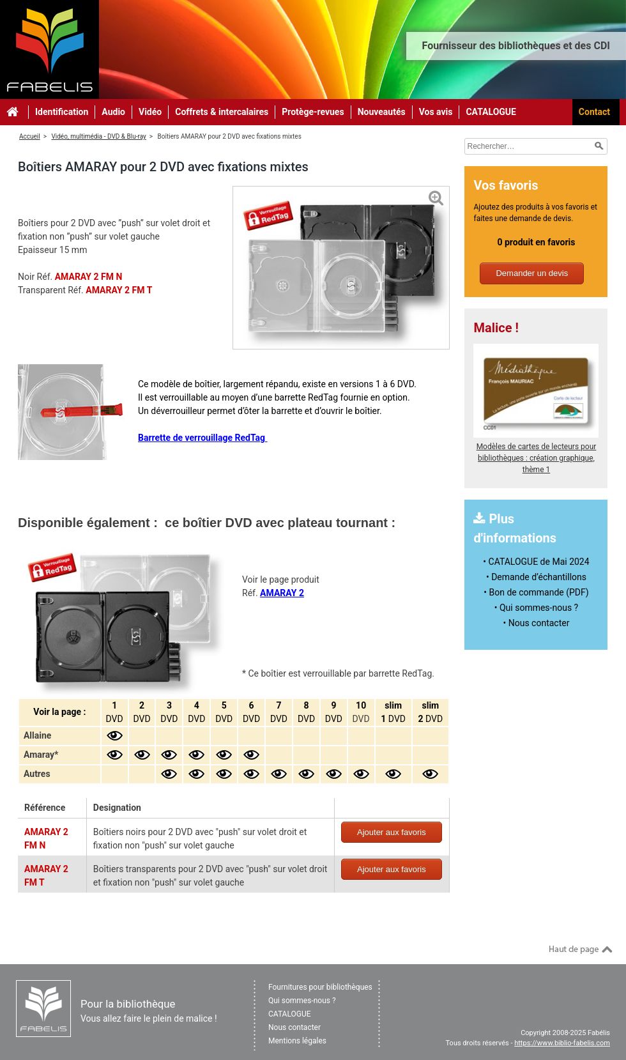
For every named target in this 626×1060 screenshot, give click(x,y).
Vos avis (436, 112)
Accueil (29, 136)
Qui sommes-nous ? (302, 1000)
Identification (61, 112)
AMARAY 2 (282, 593)
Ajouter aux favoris (391, 832)
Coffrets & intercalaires (221, 112)
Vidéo (150, 112)
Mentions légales (297, 1040)
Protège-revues (313, 112)
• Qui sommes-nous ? (536, 608)
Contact (594, 112)
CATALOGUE (491, 112)
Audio (113, 112)
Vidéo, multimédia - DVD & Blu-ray (98, 136)
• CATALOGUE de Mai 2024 (536, 562)
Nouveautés (382, 112)
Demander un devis (532, 273)
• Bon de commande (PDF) (536, 592)
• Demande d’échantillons (536, 577)
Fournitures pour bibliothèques (320, 987)
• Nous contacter (536, 623)
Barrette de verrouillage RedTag (203, 438)
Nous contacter (294, 1027)
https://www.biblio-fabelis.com (562, 1043)
